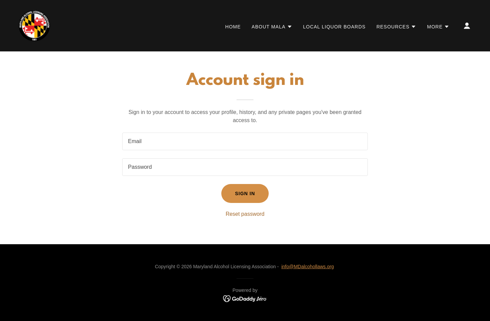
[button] (272, 27)
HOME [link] (233, 26)
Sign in (245, 193)
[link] (34, 25)
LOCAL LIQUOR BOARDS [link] (334, 26)
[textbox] (245, 141)
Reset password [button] (245, 214)
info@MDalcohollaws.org (307, 266)
